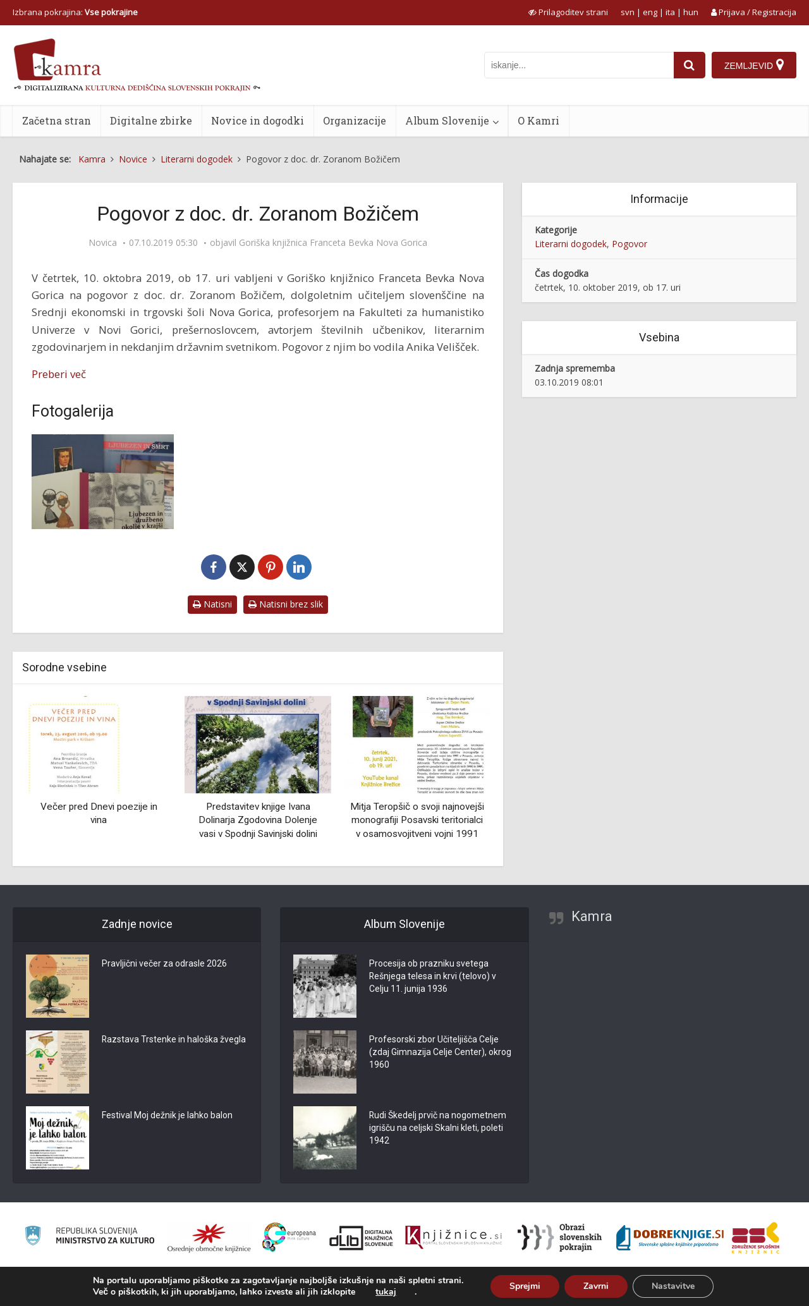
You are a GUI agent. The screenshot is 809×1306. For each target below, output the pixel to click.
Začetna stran (56, 120)
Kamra (591, 916)
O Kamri (538, 120)
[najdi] (689, 65)
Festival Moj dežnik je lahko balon (167, 1116)
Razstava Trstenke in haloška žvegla (174, 1040)
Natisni (212, 604)
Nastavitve (673, 1286)
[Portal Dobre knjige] (670, 1237)
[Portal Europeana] (289, 1237)
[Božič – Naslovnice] (103, 481)
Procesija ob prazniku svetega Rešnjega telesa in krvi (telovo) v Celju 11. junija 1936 (433, 976)
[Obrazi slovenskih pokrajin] (559, 1238)
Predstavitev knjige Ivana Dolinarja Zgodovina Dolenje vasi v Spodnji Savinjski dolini (257, 820)
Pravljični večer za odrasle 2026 (164, 964)
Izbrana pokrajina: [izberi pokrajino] (75, 12)
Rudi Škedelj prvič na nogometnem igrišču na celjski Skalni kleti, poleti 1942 (438, 1128)
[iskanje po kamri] (579, 65)
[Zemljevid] (754, 65)
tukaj (385, 1292)
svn (628, 12)
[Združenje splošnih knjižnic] (755, 1238)
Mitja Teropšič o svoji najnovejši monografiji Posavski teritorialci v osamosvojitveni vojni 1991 (417, 820)
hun (690, 12)
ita (670, 12)
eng (650, 12)
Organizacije (354, 120)
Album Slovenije (447, 120)
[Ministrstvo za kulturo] (89, 1237)
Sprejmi (524, 1286)
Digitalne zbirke (151, 120)
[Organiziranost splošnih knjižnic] (209, 1238)
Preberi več (59, 374)
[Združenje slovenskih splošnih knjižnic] (453, 1237)
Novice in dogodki (257, 120)
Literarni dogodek (571, 244)
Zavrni (596, 1286)
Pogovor (629, 244)
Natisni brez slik (285, 604)
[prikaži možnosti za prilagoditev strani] (568, 12)
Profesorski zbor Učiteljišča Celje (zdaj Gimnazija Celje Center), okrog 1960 (440, 1052)
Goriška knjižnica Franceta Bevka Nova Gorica (333, 242)
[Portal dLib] (361, 1238)
